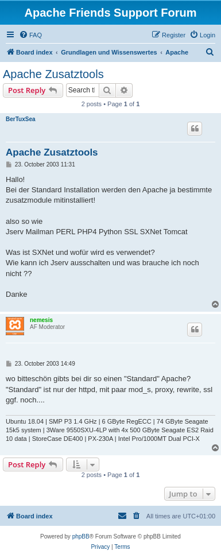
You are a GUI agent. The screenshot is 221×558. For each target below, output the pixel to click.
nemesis (41, 320)
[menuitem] (30, 35)
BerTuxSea (21, 119)
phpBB (81, 536)
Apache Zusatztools (53, 74)
